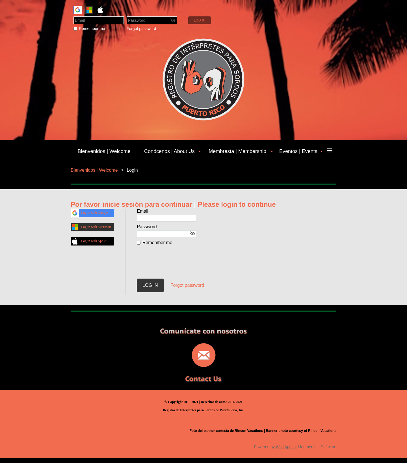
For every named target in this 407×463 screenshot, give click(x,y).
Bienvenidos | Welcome (94, 170)
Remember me (92, 28)
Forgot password (141, 28)
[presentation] (180, 265)
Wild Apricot (286, 447)
